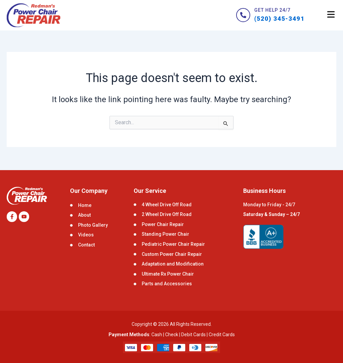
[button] (331, 16)
